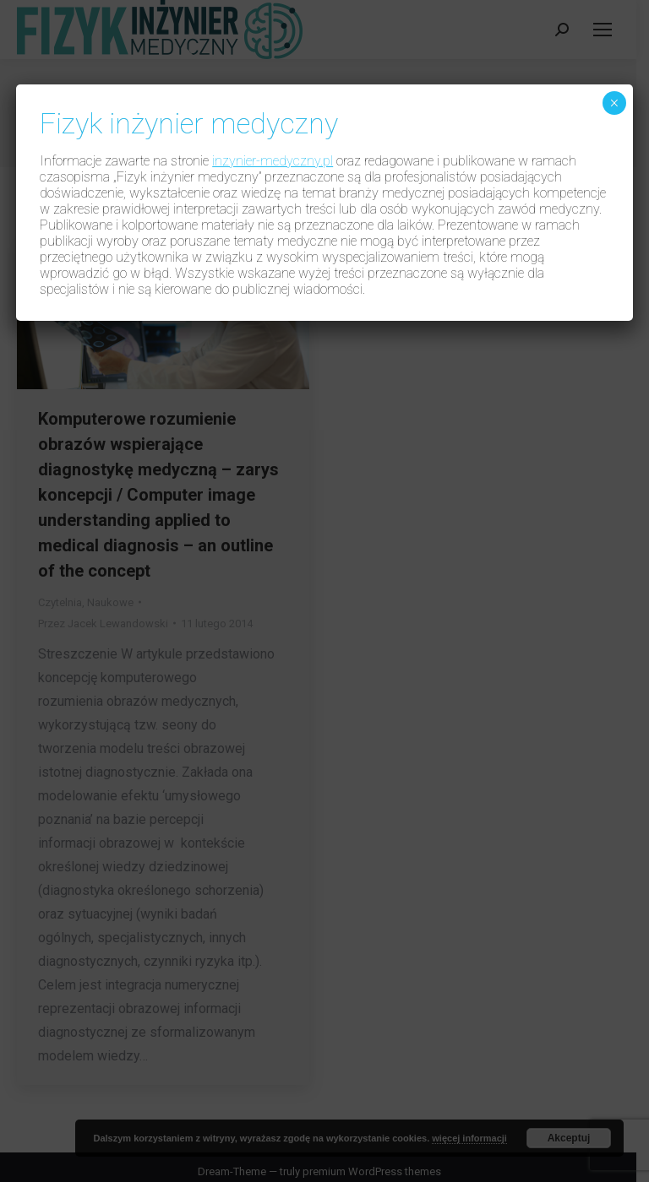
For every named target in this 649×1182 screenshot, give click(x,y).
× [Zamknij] (614, 103)
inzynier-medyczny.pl (272, 161)
